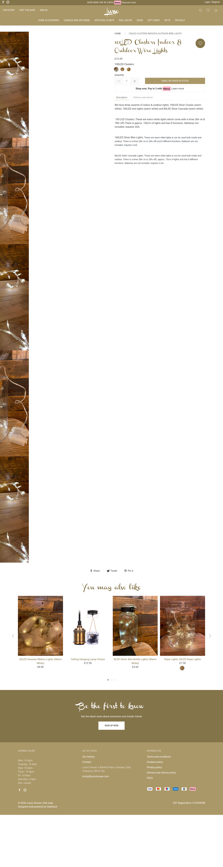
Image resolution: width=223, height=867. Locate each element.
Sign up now (112, 725)
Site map (48, 802)
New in (43, 10)
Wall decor (125, 20)
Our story (9, 10)
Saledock (52, 806)
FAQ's (150, 777)
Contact (86, 762)
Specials (180, 20)
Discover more (129, 2)
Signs (140, 20)
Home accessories (48, 20)
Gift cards (154, 20)
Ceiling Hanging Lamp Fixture (88, 659)
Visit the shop (27, 10)
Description (121, 97)
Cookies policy (155, 762)
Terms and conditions (159, 756)
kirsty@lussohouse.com (95, 776)
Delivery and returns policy (161, 772)
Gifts (167, 20)
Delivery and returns (143, 97)
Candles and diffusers (77, 20)
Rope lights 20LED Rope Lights (182, 659)
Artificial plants (104, 20)
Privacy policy (154, 767)
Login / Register (212, 2)
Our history (88, 756)
